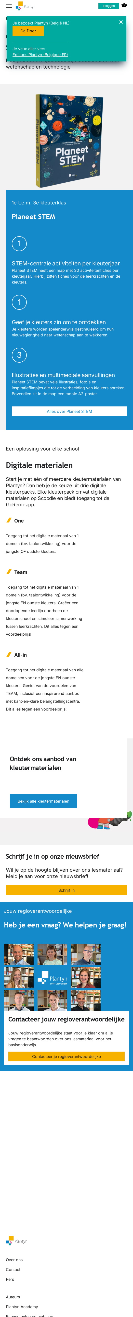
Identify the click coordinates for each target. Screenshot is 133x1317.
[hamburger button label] (9, 6)
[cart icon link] (124, 6)
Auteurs (13, 1296)
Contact (13, 1269)
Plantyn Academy (22, 1306)
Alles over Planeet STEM (69, 411)
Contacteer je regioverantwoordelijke (66, 1056)
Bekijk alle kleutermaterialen (43, 801)
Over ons (14, 1259)
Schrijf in (66, 890)
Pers (10, 1279)
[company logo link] (25, 6)
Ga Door (28, 30)
